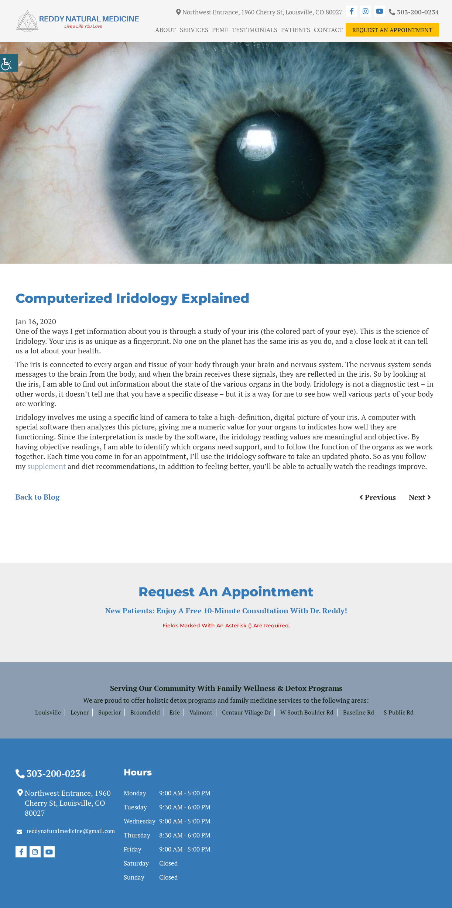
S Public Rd (399, 712)
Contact (328, 29)
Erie (175, 712)
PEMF (220, 29)
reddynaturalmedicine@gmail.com (66, 831)
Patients (295, 29)
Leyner (80, 712)
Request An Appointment (392, 30)
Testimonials (254, 29)
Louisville (48, 712)
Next (420, 497)
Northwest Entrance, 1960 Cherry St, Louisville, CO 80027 (259, 12)
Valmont (200, 712)
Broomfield (145, 712)
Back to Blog (37, 497)
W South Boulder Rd (306, 712)
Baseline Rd (358, 712)
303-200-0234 (414, 12)
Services (194, 29)
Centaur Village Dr (246, 712)
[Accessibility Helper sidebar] (9, 63)
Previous (377, 497)
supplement (46, 466)
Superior (109, 712)
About (165, 29)
